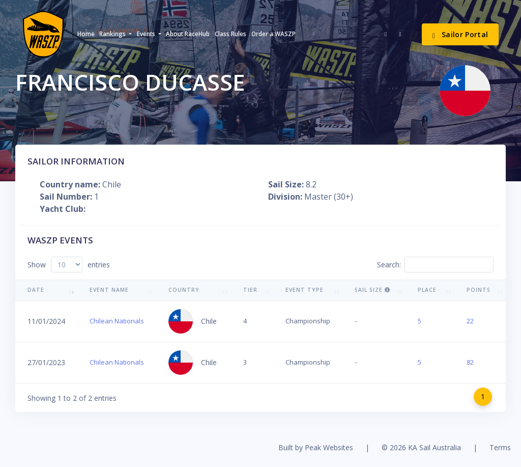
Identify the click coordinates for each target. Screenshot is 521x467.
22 (470, 320)
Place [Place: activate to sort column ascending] (427, 289)
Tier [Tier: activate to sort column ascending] (250, 289)
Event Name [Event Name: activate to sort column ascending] (109, 289)
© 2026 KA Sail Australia (421, 447)
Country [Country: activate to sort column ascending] (183, 289)
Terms (500, 447)
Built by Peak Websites (315, 447)
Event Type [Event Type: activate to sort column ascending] (304, 289)
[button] (115, 34)
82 (470, 362)
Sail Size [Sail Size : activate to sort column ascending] (372, 289)
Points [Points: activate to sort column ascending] (478, 289)
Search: (435, 264)
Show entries (68, 264)
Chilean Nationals (117, 320)
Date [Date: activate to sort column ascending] (35, 289)
